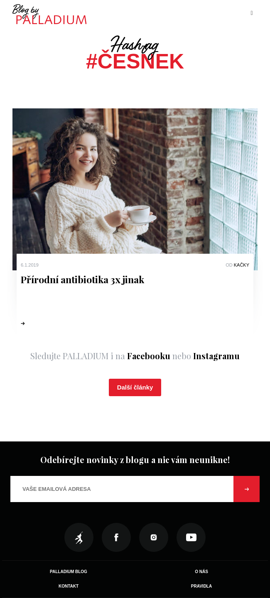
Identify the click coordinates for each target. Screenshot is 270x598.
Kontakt (69, 586)
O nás (201, 571)
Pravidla (201, 586)
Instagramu (216, 355)
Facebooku (148, 355)
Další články (135, 387)
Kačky (241, 264)
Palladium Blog (68, 571)
